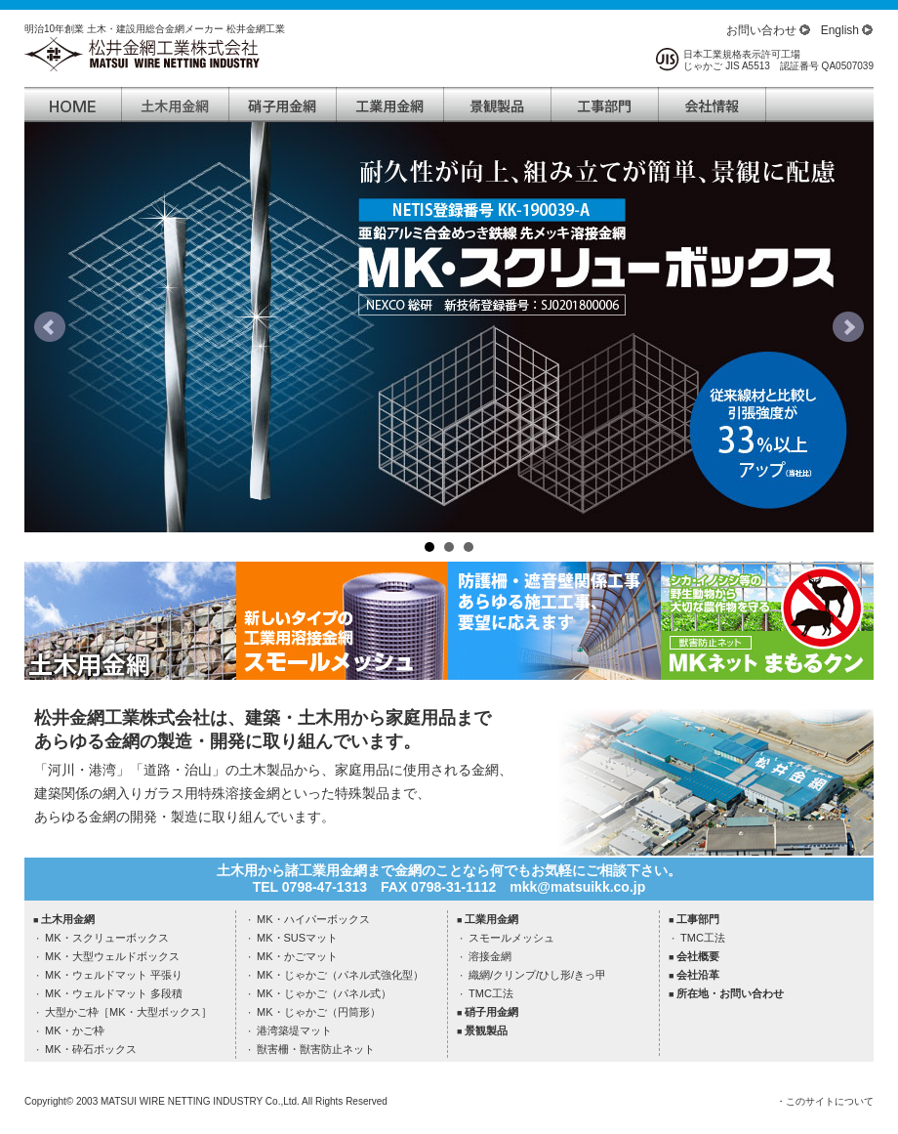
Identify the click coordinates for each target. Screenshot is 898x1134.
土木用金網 (68, 919)
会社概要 (697, 956)
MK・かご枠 (74, 1030)
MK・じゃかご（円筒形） (319, 1012)
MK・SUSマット (297, 938)
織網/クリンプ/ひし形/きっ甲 (537, 975)
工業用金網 (491, 919)
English (840, 30)
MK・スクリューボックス (107, 938)
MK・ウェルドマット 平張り (114, 975)
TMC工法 (491, 993)
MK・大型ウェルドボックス (112, 956)
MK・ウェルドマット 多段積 (114, 993)
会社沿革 (697, 975)
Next (848, 327)
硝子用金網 (491, 1012)
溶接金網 (490, 956)
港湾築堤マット (294, 1030)
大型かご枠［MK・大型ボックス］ (128, 1012)
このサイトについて (830, 1101)
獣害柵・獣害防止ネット (316, 1049)
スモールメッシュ (511, 938)
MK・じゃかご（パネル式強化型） (340, 975)
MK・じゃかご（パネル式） (324, 993)
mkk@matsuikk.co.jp (577, 887)
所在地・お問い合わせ (730, 993)
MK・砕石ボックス (91, 1049)
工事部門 (697, 919)
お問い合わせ (761, 30)
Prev (49, 327)
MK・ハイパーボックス (313, 919)
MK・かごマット (297, 956)
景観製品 (486, 1030)
